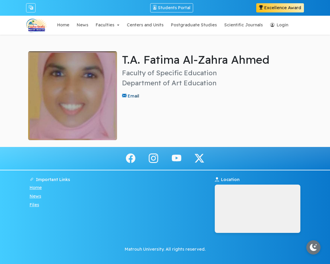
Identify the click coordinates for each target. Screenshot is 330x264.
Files (34, 204)
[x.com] (199, 158)
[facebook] (130, 158)
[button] (107, 25)
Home (36, 187)
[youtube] (176, 158)
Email (132, 96)
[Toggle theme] (313, 247)
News (35, 196)
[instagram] (153, 158)
